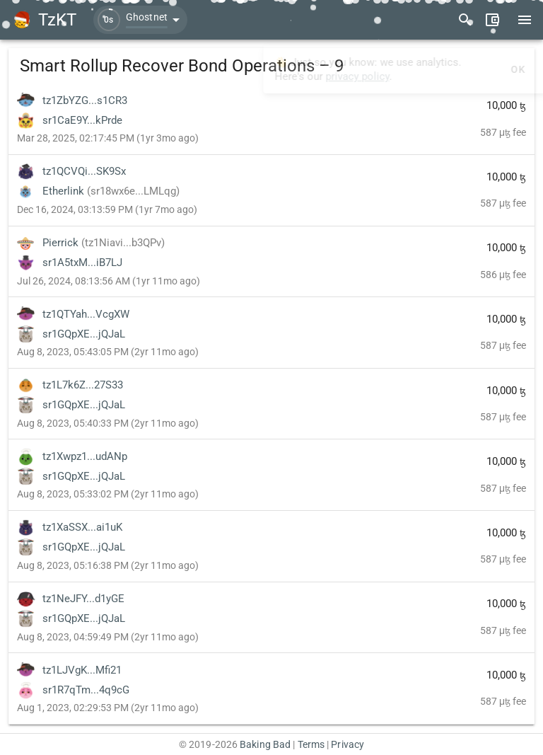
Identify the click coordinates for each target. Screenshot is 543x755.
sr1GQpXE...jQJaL (83, 334)
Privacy (347, 744)
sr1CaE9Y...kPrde (82, 120)
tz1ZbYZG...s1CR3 (84, 100)
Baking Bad (265, 744)
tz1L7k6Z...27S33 (82, 385)
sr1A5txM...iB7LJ (82, 262)
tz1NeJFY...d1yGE (83, 598)
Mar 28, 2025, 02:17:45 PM (108, 138)
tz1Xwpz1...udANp (84, 456)
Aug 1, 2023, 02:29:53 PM (108, 707)
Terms (311, 744)
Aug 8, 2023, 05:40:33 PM (108, 423)
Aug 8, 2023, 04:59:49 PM (108, 636)
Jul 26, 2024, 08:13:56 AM (108, 281)
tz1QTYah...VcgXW (85, 314)
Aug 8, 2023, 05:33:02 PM (108, 494)
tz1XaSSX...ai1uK (82, 527)
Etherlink (111, 191)
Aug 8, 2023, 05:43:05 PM (108, 351)
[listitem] (271, 119)
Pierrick (103, 242)
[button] (140, 20)
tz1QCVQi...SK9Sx (84, 171)
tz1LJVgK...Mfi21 (82, 670)
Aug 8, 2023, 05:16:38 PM (108, 565)
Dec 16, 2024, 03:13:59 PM (107, 209)
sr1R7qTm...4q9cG (85, 690)
